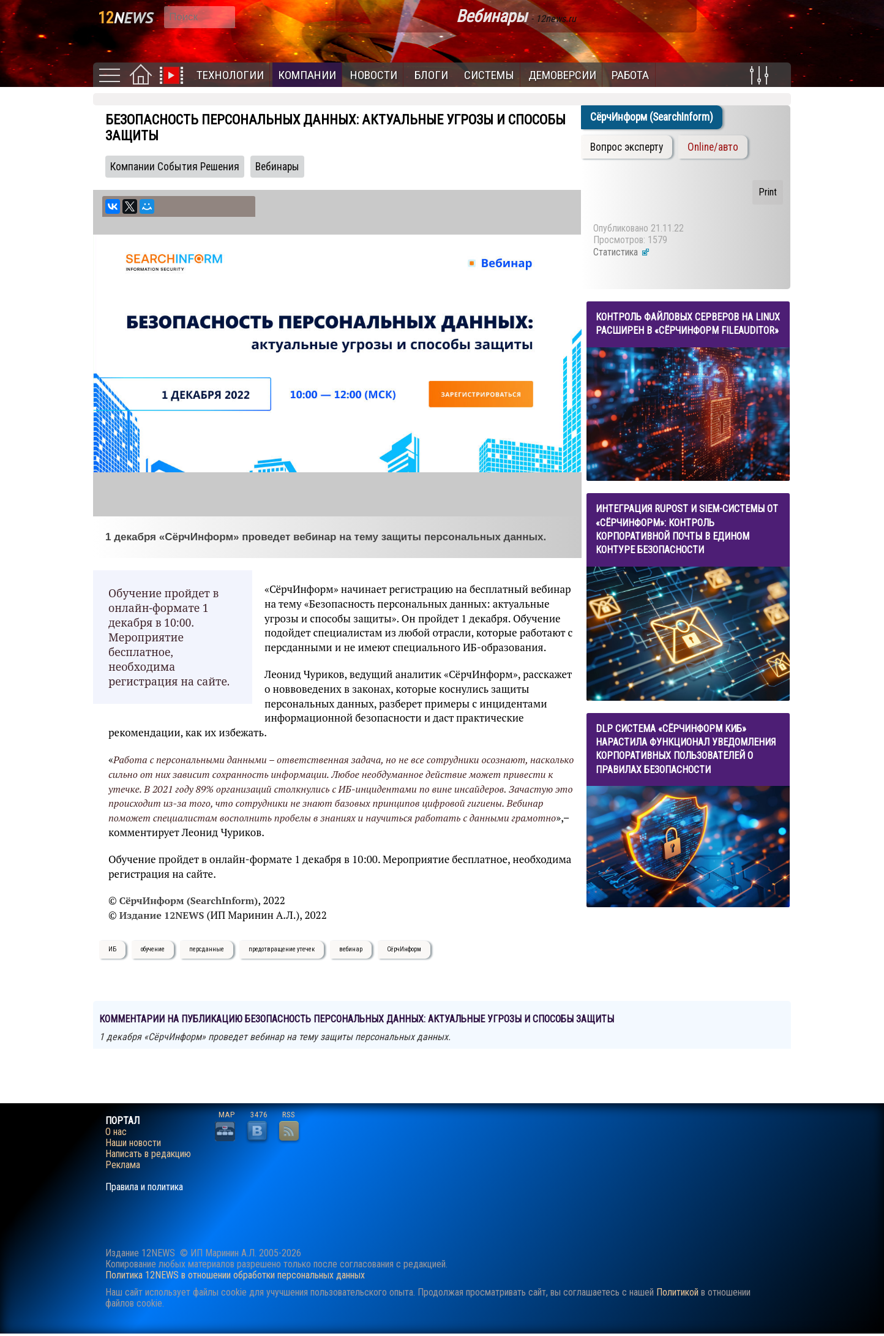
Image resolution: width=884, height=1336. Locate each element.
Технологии (230, 75)
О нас (116, 1132)
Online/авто (712, 147)
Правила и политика (144, 1187)
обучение (153, 949)
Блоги (431, 75)
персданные (206, 949)
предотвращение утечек (282, 949)
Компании (307, 75)
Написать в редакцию (148, 1154)
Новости (373, 75)
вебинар (350, 949)
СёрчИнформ (404, 949)
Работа (630, 75)
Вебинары (277, 166)
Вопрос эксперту (626, 147)
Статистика (621, 252)
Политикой (677, 1292)
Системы (489, 75)
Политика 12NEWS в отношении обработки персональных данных (235, 1275)
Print (768, 192)
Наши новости (133, 1143)
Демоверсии (562, 75)
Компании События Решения (174, 166)
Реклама (122, 1165)
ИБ (112, 949)
